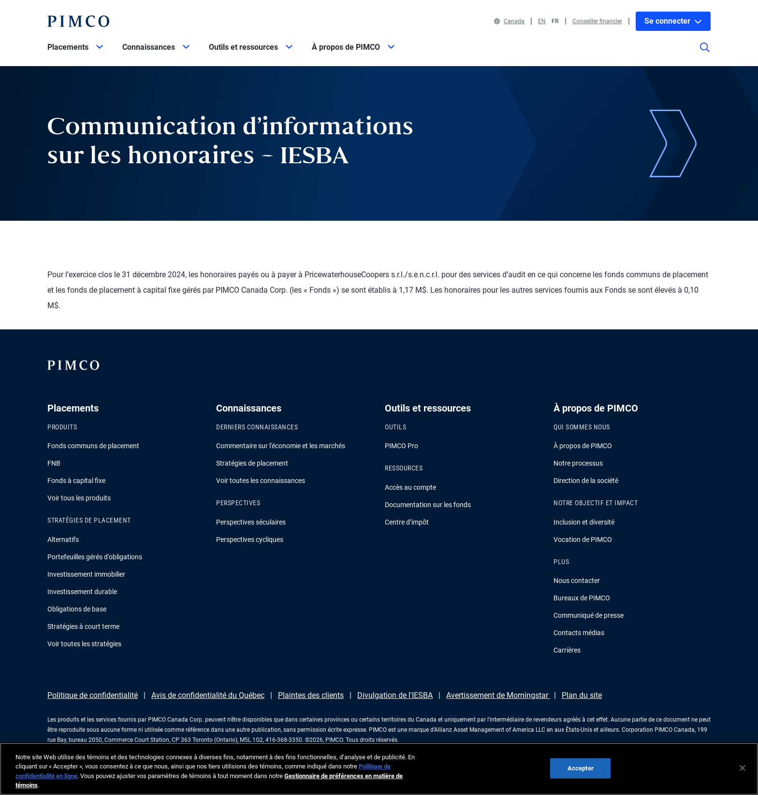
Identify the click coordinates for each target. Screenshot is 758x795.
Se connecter (673, 21)
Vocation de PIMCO (583, 539)
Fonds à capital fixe (76, 480)
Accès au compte (410, 487)
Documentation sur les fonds (428, 505)
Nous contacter (577, 580)
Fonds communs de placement (93, 446)
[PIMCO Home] (78, 21)
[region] (379, 769)
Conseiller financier (597, 21)
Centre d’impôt (407, 522)
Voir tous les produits (79, 498)
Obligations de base (76, 609)
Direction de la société (586, 480)
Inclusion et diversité (584, 522)
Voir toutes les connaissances (260, 480)
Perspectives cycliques (249, 539)
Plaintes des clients (311, 695)
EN (542, 21)
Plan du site (582, 695)
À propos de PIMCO (583, 446)
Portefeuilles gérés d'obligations (94, 557)
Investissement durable (82, 592)
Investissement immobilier (86, 574)
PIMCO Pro (401, 446)
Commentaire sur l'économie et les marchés (280, 446)
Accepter (581, 768)
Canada (509, 21)
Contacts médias (579, 633)
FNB (53, 463)
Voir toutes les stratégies (84, 644)
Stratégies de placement (252, 463)
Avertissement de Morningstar (498, 695)
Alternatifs (63, 539)
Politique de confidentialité (92, 695)
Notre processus (578, 463)
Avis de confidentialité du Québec (207, 695)
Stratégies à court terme (83, 626)
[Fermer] (742, 768)
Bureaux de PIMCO (582, 598)
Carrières (567, 650)
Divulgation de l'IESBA (395, 695)
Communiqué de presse (589, 615)
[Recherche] (705, 54)
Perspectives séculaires (251, 522)
